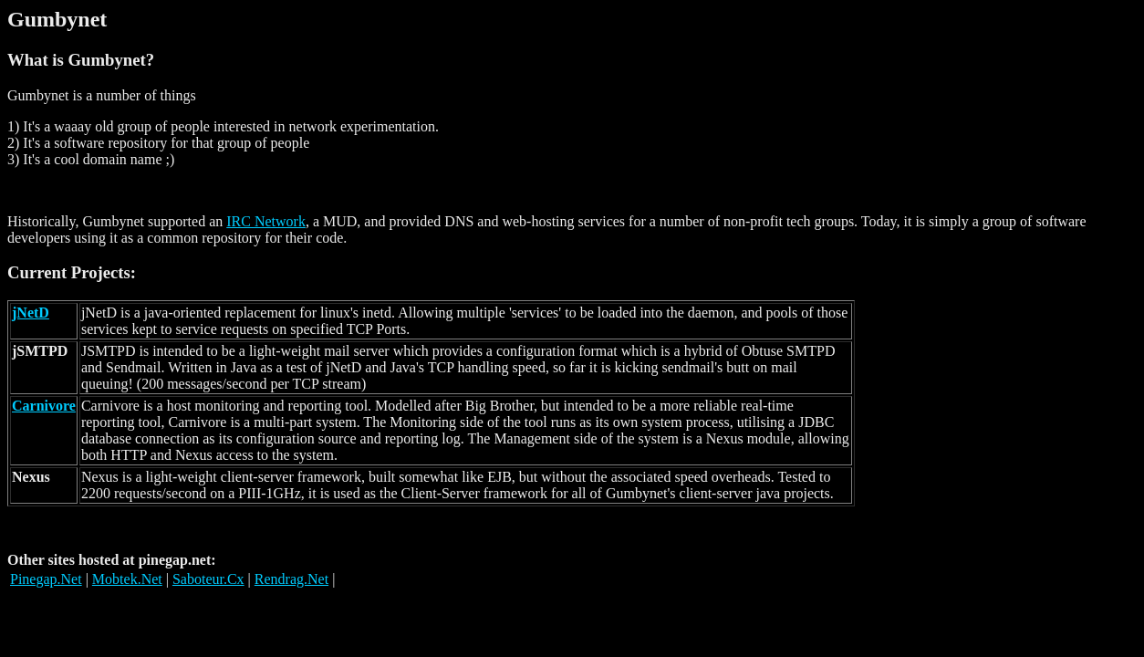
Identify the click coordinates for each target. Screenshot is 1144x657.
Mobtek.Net (127, 579)
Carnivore (44, 405)
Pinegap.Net (46, 579)
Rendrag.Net (291, 579)
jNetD (30, 312)
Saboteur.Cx (208, 579)
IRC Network (266, 221)
